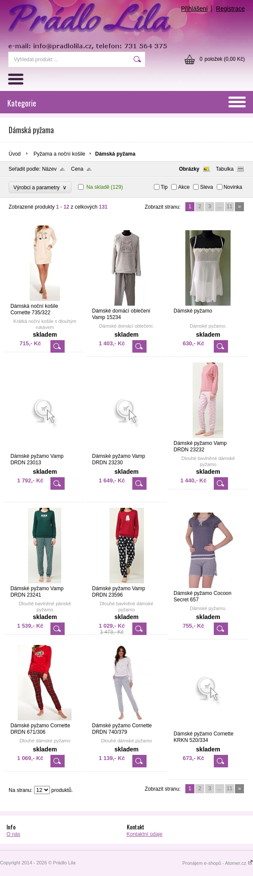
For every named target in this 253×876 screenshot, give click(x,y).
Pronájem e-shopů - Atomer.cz (217, 863)
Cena (77, 169)
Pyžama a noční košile (59, 154)
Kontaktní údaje (144, 834)
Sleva (206, 187)
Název (49, 169)
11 (229, 206)
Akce (184, 187)
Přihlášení (194, 8)
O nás (13, 834)
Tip (164, 187)
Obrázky (189, 169)
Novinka (233, 187)
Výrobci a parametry (40, 187)
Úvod (15, 154)
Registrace (230, 8)
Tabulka (225, 169)
